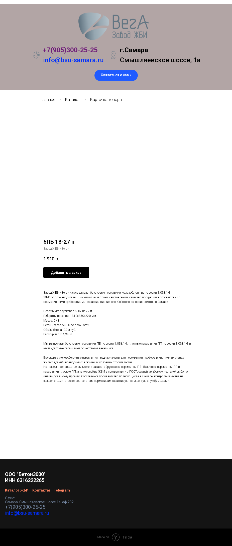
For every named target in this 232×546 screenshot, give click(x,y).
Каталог (72, 99)
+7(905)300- (61, 50)
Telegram (62, 490)
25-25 (89, 50)
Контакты (41, 490)
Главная (48, 99)
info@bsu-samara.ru (73, 60)
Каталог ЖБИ (17, 490)
